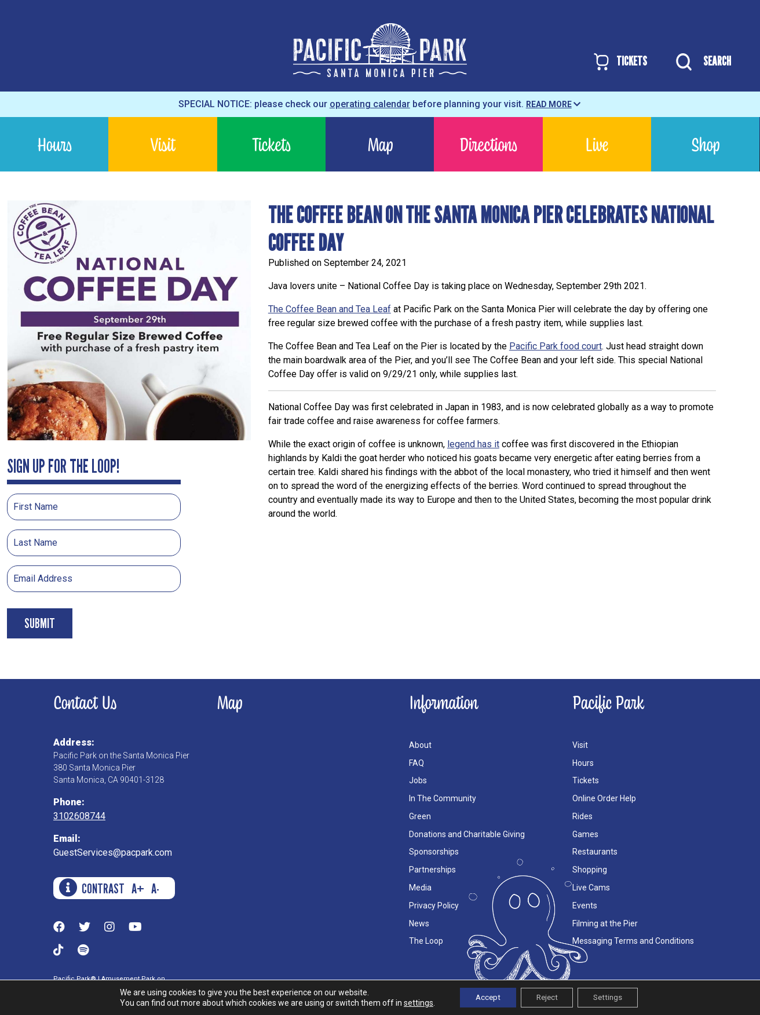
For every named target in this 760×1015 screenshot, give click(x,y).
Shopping (589, 869)
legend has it (473, 444)
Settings (613, 997)
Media (420, 887)
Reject (546, 997)
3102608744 (79, 816)
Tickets (271, 144)
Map (380, 144)
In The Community (442, 798)
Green (420, 816)
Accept (483, 997)
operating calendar (370, 103)
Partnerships (432, 869)
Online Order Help (604, 798)
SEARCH (700, 62)
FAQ (416, 763)
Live (596, 144)
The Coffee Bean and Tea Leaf (329, 309)
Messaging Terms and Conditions (633, 940)
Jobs (418, 780)
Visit (163, 144)
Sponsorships (434, 851)
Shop (705, 144)
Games (585, 834)
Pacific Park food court (555, 346)
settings (410, 1002)
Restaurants (595, 851)
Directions (488, 144)
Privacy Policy (434, 905)
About (420, 745)
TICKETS (619, 61)
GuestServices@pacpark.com (112, 852)
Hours (54, 144)
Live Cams (591, 887)
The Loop (426, 940)
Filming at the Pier (605, 923)
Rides (582, 816)
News (419, 923)
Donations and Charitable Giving (467, 834)
